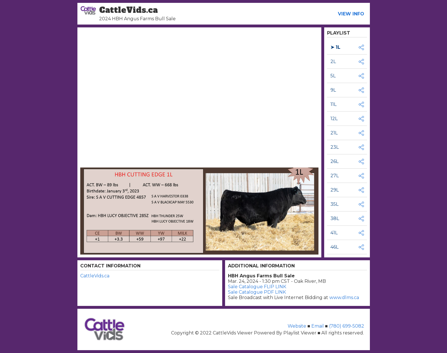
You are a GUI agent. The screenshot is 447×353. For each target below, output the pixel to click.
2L (333, 61)
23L (334, 147)
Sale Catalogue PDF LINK (257, 292)
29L (334, 190)
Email (317, 326)
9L (333, 90)
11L (333, 104)
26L (334, 161)
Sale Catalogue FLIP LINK (257, 286)
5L (333, 75)
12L (334, 118)
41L (334, 232)
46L (334, 247)
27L (334, 175)
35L (334, 204)
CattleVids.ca (94, 276)
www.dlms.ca (344, 297)
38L (334, 218)
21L (334, 133)
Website (297, 326)
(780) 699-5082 (346, 326)
